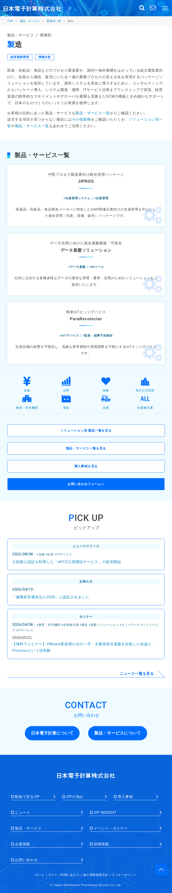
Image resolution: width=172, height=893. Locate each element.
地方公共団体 (145, 384)
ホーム (40, 875)
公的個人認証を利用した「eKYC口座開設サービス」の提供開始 (66, 562)
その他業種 (81, 119)
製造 (66, 401)
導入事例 (125, 797)
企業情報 (22, 844)
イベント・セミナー (111, 828)
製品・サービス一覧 (92, 113)
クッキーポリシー (124, 875)
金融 (26, 384)
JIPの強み (74, 797)
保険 (105, 384)
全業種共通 (145, 401)
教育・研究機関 (27, 401)
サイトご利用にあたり (64, 875)
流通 (105, 401)
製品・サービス (30, 21)
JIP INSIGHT (105, 812)
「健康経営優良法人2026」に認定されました (50, 597)
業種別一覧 (54, 21)
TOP (10, 21)
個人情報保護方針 (95, 875)
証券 (66, 384)
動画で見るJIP (27, 797)
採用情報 (101, 844)
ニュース (22, 812)
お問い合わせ (26, 860)
